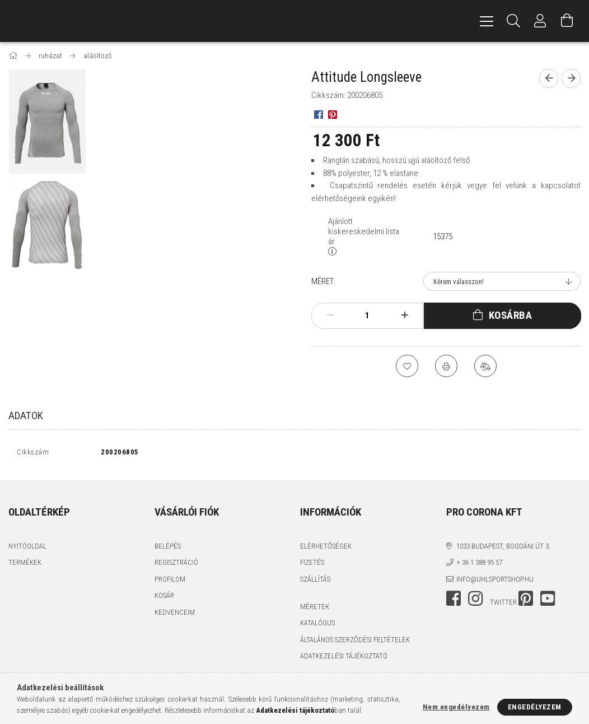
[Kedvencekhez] (407, 366)
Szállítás (315, 581)
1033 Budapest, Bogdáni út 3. (503, 548)
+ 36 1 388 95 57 (479, 565)
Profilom (170, 581)
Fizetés (312, 565)
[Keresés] (513, 21)
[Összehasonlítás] (485, 366)
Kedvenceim (175, 614)
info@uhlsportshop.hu (495, 581)
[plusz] (404, 315)
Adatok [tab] (25, 415)
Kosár (164, 598)
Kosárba (510, 315)
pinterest (525, 601)
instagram (475, 601)
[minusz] (330, 315)
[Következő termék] (571, 78)
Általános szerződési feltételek (355, 642)
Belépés (168, 548)
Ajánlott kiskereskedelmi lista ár (363, 231)
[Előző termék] (548, 78)
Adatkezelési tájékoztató (343, 659)
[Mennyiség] (367, 315)
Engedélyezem (535, 707)
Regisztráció (176, 565)
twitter (503, 605)
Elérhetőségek (326, 548)
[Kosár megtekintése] (567, 21)
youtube (547, 601)
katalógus (317, 625)
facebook (453, 601)
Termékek (24, 565)
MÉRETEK (314, 609)
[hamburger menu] (486, 21)
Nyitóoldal (27, 548)
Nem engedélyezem (456, 707)
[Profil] (540, 21)
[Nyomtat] (446, 366)
